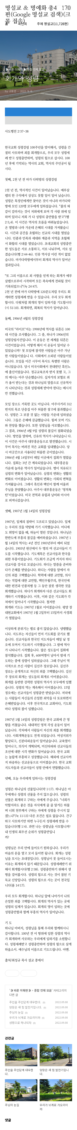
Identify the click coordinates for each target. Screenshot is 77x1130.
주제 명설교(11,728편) (52, 23)
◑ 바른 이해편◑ (20, 990)
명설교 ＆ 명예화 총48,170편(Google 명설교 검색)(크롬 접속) (38, 8)
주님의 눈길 (16, 1012)
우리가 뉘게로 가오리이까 (24, 1017)
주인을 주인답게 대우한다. (25, 1002)
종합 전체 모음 (43, 990)
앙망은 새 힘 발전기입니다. (25, 1007)
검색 (60, 8)
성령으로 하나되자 (20, 1023)
